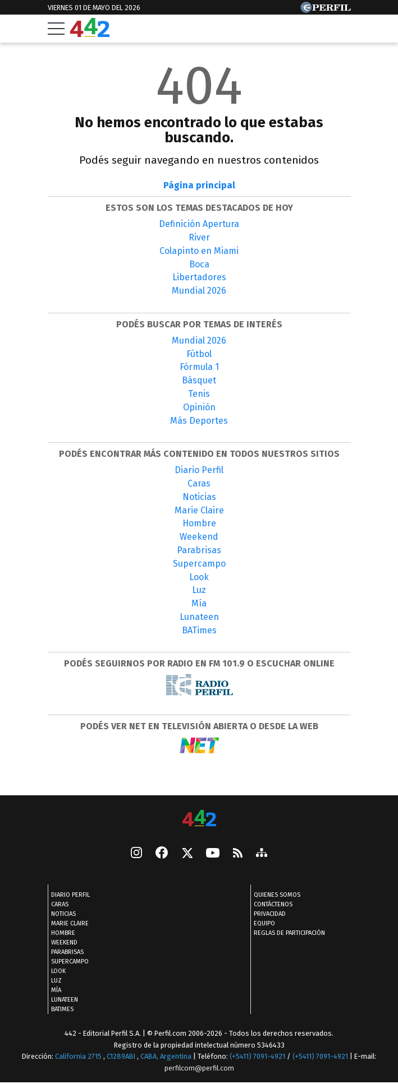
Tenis (199, 393)
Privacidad (270, 914)
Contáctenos (273, 905)
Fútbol (199, 354)
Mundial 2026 (199, 290)
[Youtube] (212, 854)
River (199, 237)
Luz (199, 590)
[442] (199, 819)
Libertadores (199, 277)
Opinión (199, 407)
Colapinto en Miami (199, 250)
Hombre (199, 523)
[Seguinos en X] (187, 854)
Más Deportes (199, 420)
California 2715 (79, 1057)
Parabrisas (199, 550)
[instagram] (136, 854)
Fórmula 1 (199, 367)
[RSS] (238, 854)
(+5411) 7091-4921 (257, 1057)
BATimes (199, 630)
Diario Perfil (199, 470)
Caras (199, 483)
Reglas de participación (289, 933)
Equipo (264, 924)
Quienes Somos (277, 895)
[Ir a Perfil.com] (325, 9)
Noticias (199, 497)
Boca (199, 264)
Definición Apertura (199, 224)
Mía (199, 603)
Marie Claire (199, 510)
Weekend (199, 536)
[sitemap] (261, 854)
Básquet (199, 380)
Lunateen (199, 617)
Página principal (199, 185)
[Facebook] (161, 854)
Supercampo (199, 563)
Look (199, 577)
